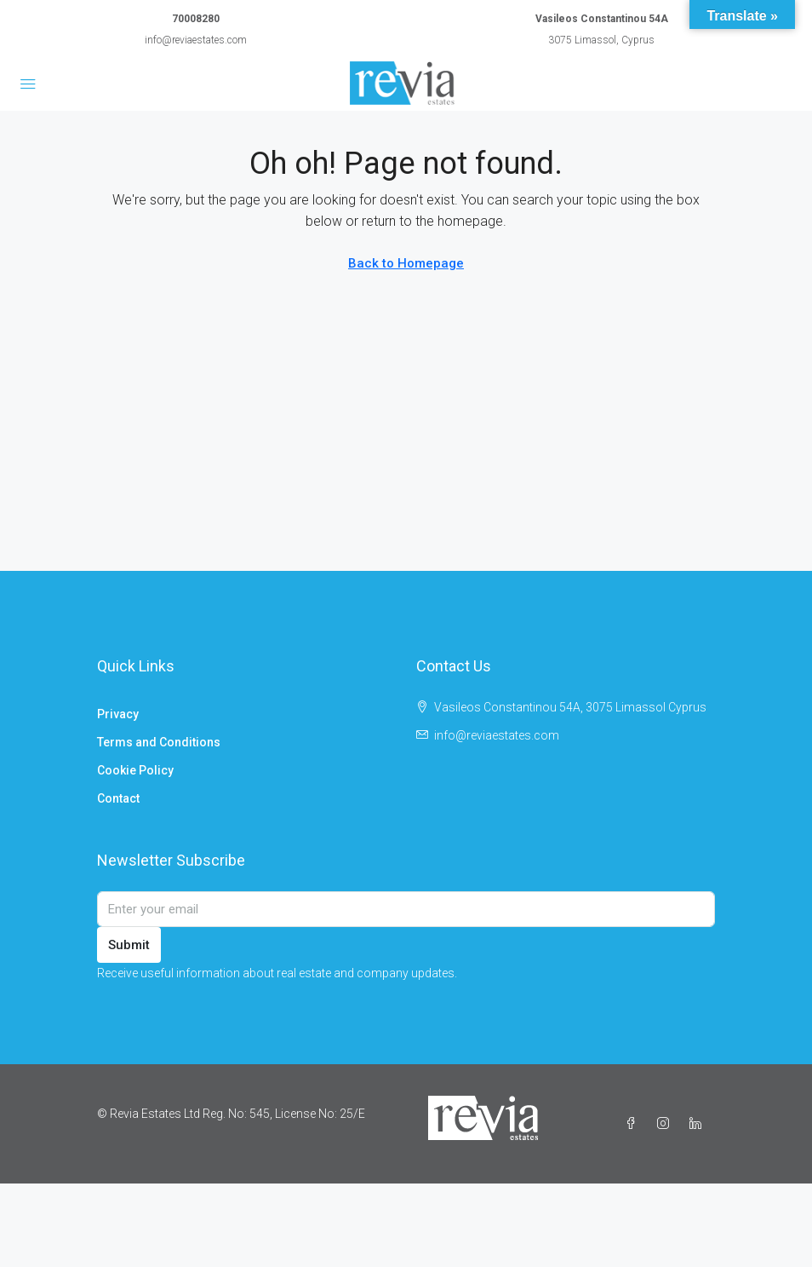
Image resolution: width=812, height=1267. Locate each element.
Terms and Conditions (158, 742)
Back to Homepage (406, 263)
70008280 (196, 19)
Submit (129, 945)
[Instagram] (666, 1124)
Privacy (118, 714)
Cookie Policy (135, 770)
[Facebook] (634, 1124)
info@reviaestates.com (196, 40)
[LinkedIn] (698, 1124)
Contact (118, 798)
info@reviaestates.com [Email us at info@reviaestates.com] (496, 735)
